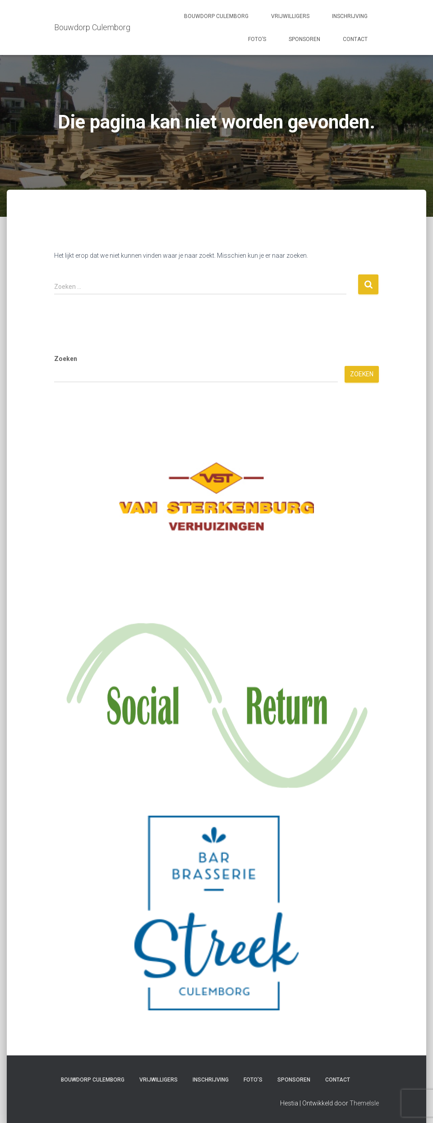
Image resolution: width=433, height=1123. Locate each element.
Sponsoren (304, 39)
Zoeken (65, 358)
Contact (355, 39)
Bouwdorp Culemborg (216, 16)
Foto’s (257, 39)
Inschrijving (350, 16)
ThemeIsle (364, 1103)
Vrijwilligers (290, 16)
